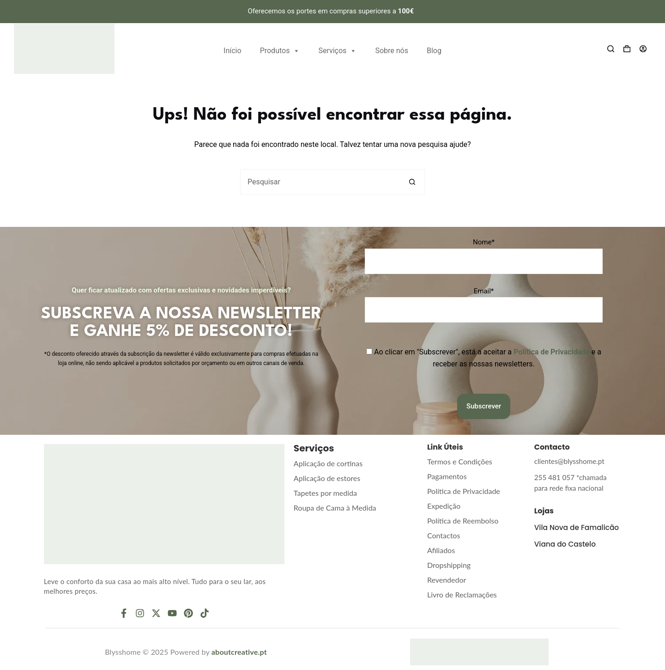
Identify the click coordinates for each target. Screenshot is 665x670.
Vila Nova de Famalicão (557, 530)
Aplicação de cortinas (328, 463)
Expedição (443, 505)
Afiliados (441, 550)
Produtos (280, 49)
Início (233, 50)
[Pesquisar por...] (319, 182)
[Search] (610, 48)
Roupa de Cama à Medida (335, 507)
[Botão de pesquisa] (412, 182)
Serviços (337, 49)
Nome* (484, 242)
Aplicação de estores (327, 478)
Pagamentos (447, 476)
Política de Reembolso (462, 520)
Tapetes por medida (325, 492)
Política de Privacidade (463, 491)
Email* (484, 291)
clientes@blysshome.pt (566, 461)
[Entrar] (643, 48)
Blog (434, 50)
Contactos (443, 535)
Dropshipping (449, 564)
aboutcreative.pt (239, 651)
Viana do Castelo (566, 550)
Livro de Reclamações (462, 594)
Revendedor (446, 579)
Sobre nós (391, 50)
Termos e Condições (459, 461)
